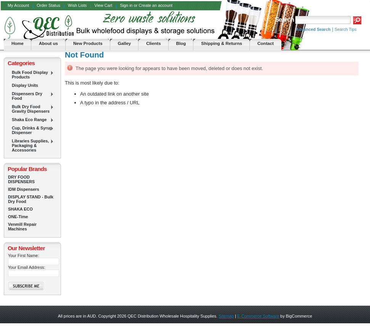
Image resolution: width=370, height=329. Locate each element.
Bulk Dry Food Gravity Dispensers (31, 108)
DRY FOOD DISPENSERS (21, 179)
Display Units (25, 85)
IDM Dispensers (23, 189)
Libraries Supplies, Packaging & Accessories (31, 145)
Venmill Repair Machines (22, 226)
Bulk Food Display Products (31, 74)
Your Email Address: (26, 267)
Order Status (48, 5)
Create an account (155, 5)
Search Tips (345, 29)
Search (284, 19)
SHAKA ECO (20, 209)
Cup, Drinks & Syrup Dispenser (31, 130)
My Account (18, 5)
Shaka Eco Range (31, 120)
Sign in (126, 5)
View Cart (103, 5)
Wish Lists (77, 5)
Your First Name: (23, 255)
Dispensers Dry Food (31, 96)
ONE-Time (18, 216)
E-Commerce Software (258, 316)
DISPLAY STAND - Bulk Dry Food (30, 199)
